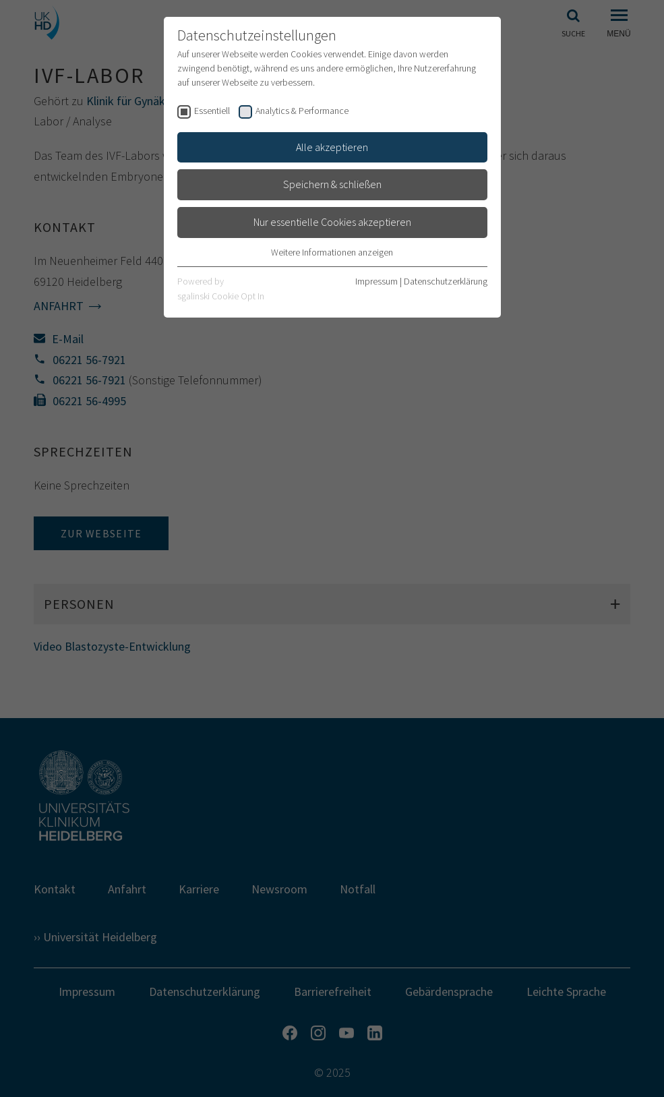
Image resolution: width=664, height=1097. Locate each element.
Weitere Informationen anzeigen (332, 252)
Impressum (376, 281)
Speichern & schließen (332, 184)
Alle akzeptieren (332, 147)
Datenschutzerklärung (445, 281)
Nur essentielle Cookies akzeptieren (332, 222)
